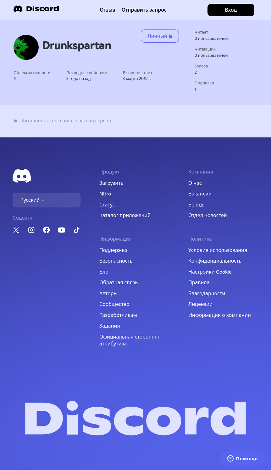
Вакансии (200, 193)
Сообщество (114, 304)
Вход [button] (231, 10)
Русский (32, 200)
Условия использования (217, 250)
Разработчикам (118, 315)
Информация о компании (219, 315)
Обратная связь (118, 282)
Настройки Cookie (210, 272)
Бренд (195, 204)
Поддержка (113, 250)
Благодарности (206, 293)
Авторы (108, 293)
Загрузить (111, 183)
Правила (199, 282)
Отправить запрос (144, 10)
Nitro (105, 193)
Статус (107, 204)
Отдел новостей (207, 215)
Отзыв (107, 10)
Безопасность (116, 261)
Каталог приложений (125, 215)
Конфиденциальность (214, 261)
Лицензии (200, 304)
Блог (105, 272)
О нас (195, 183)
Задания (109, 325)
